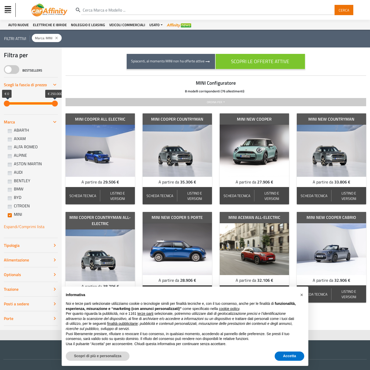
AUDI (18, 172)
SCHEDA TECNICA (82, 195)
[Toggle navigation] (8, 10)
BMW (18, 189)
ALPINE (20, 155)
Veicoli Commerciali (127, 24)
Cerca (344, 9)
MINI (18, 214)
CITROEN (22, 206)
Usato (154, 24)
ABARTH (21, 130)
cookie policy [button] (229, 313)
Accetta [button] (289, 360)
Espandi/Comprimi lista (24, 226)
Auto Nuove (18, 24)
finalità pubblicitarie (122, 328)
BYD (17, 197)
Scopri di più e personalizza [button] (97, 360)
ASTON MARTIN (28, 164)
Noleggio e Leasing (88, 24)
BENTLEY (22, 181)
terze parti (145, 318)
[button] (302, 299)
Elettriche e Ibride (50, 24)
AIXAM (20, 139)
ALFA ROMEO (26, 147)
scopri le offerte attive (260, 61)
